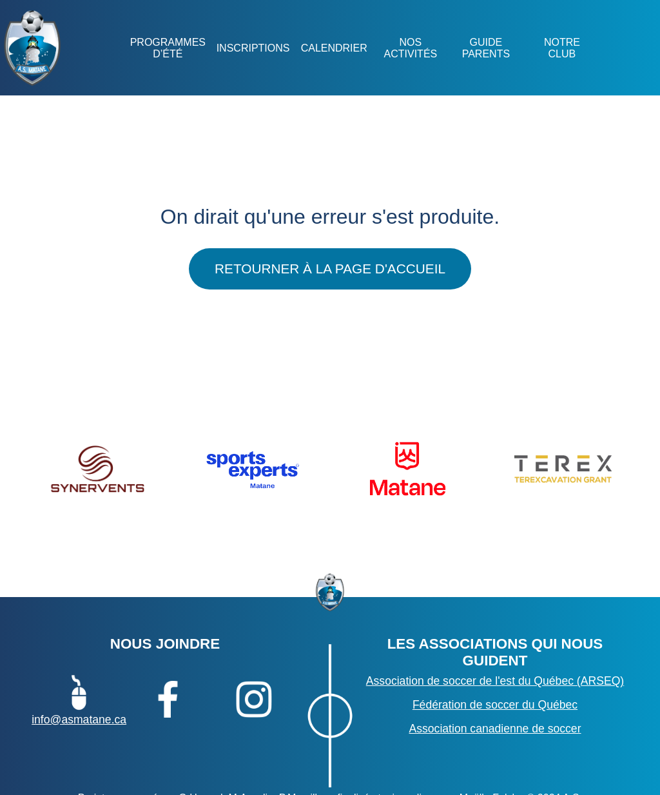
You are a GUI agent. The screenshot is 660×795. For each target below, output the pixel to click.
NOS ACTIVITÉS (410, 48)
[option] (97, 469)
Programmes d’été (167, 48)
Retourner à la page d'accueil (330, 268)
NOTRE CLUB (561, 48)
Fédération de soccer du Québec (495, 704)
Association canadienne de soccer (495, 728)
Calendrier (333, 48)
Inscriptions (252, 48)
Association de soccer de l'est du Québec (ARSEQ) (495, 680)
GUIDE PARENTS (486, 48)
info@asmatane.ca (79, 699)
